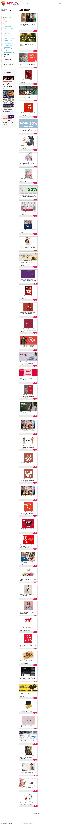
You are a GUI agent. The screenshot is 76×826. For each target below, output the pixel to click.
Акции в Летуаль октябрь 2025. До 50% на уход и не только (8, 122)
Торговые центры (8, 59)
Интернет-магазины (8, 64)
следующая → (38, 813)
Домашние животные (9, 52)
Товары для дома (8, 40)
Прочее (6, 50)
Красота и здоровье (8, 35)
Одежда (6, 21)
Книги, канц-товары (8, 43)
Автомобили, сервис (8, 36)
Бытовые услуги (7, 42)
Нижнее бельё (7, 26)
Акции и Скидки (7, 17)
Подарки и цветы (8, 45)
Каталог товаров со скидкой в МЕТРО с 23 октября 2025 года (8, 111)
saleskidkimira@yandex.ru (27, 823)
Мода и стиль (7, 19)
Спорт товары (7, 33)
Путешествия (7, 47)
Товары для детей (8, 31)
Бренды (6, 56)
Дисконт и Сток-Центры (9, 61)
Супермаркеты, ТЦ (8, 48)
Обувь (5, 23)
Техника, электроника (9, 38)
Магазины (6, 54)
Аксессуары (6, 24)
